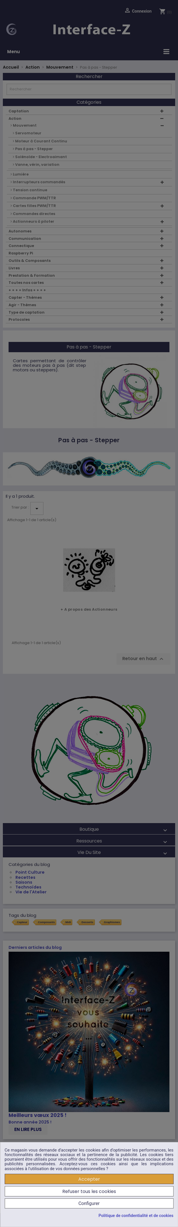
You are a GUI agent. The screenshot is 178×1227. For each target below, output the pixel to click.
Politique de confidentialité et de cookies (136, 1216)
